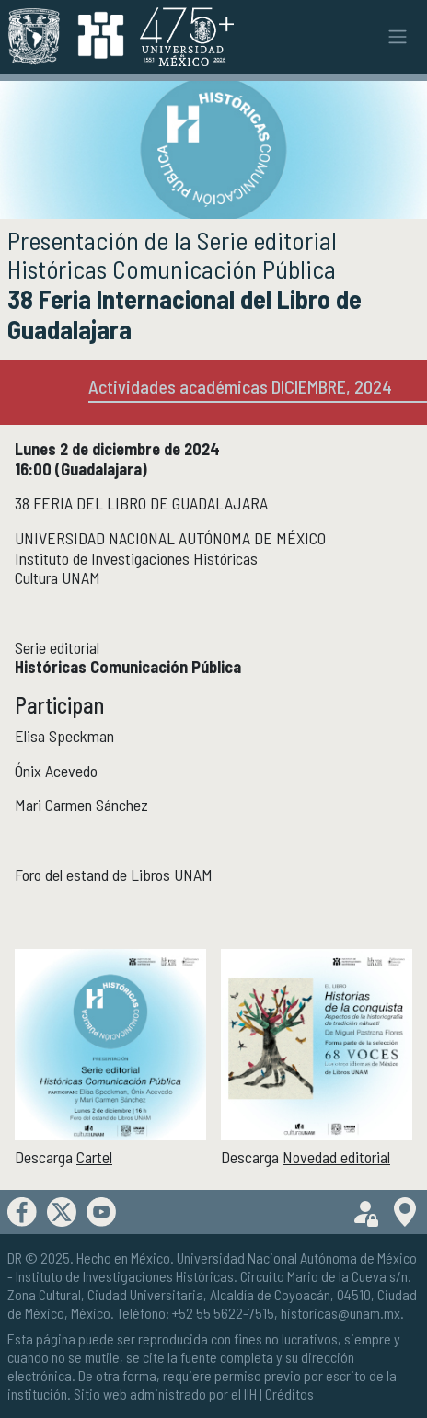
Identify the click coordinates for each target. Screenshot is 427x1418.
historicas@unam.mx (340, 1312)
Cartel (94, 1157)
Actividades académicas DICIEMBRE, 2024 (240, 386)
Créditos (289, 1393)
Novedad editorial (336, 1157)
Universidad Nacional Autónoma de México (297, 1257)
